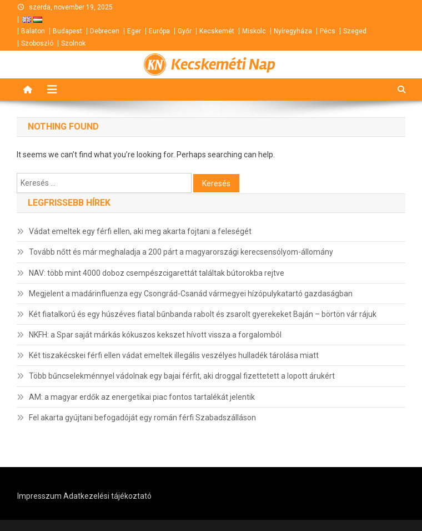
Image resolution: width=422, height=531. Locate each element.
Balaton (33, 31)
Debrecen (104, 31)
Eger (134, 31)
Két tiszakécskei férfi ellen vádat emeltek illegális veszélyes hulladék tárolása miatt (174, 355)
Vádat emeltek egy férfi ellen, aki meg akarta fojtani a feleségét (140, 231)
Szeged (354, 31)
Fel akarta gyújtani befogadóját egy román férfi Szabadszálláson (142, 417)
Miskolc (254, 31)
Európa (159, 31)
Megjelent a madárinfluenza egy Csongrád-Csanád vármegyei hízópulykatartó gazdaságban (191, 293)
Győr (185, 31)
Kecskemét (216, 31)
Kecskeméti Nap (223, 64)
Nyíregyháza (293, 31)
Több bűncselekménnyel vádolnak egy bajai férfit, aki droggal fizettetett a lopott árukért (182, 375)
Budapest (67, 31)
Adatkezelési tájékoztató (107, 496)
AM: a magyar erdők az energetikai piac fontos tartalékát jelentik (142, 397)
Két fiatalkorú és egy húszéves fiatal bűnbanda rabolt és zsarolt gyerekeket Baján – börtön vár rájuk (202, 314)
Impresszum (39, 496)
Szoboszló (37, 43)
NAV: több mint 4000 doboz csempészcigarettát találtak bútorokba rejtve (156, 273)
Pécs (327, 31)
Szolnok (73, 43)
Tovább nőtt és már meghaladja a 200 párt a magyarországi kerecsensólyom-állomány (181, 251)
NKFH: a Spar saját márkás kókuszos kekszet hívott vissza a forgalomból (155, 334)
